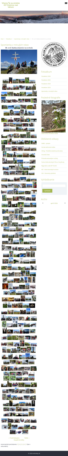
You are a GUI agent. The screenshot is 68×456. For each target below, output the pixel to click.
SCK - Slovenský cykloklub (48, 173)
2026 (56, 203)
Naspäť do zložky (19, 440)
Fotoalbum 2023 (46, 87)
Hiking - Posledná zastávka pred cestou (52, 151)
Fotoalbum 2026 (46, 76)
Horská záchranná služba (48, 147)
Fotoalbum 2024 (46, 84)
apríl (52, 203)
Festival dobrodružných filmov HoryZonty (52, 162)
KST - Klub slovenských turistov (49, 169)
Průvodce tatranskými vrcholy (49, 158)
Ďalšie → (27, 438)
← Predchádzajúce (13, 438)
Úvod (2, 39)
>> (65, 203)
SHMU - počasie (45, 143)
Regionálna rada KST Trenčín (49, 166)
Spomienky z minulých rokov (21, 39)
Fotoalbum (9, 39)
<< (43, 203)
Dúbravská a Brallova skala (49, 133)
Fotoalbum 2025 (46, 80)
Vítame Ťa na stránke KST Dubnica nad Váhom (11, 5)
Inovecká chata (45, 154)
